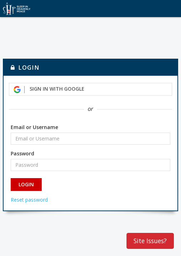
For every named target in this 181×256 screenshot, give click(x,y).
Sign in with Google (49, 89)
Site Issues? (150, 240)
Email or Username (34, 127)
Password (22, 153)
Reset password (29, 199)
